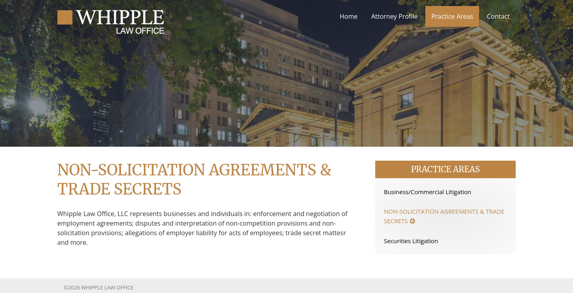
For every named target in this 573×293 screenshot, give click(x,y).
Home (349, 16)
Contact (498, 16)
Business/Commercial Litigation (428, 192)
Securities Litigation (411, 241)
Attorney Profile (394, 16)
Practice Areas (452, 16)
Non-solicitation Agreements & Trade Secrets (444, 216)
